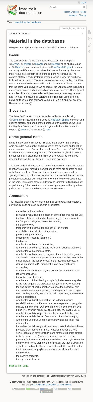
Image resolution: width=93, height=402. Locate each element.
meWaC (55, 64)
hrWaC (27, 64)
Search (84, 7)
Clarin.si (19, 67)
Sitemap (82, 15)
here (23, 129)
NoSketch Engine (62, 67)
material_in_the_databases (28, 22)
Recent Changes (71, 12)
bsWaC (39, 64)
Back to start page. (19, 365)
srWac (16, 64)
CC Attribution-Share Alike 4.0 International (51, 385)
